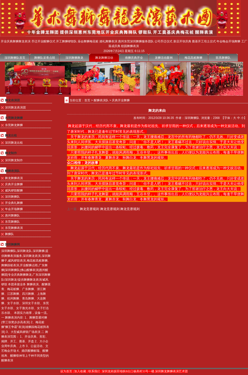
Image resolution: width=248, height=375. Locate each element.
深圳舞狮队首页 (14, 57)
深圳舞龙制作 (14, 160)
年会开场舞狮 (14, 209)
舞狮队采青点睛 (44, 57)
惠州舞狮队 (12, 215)
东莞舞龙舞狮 (14, 125)
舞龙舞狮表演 (14, 178)
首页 (87, 100)
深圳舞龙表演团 (15, 107)
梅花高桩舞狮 (193, 57)
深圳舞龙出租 (14, 142)
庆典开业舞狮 (14, 184)
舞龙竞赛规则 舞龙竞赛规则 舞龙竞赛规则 (110, 209)
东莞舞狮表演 (14, 228)
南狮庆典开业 (134, 57)
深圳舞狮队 (12, 196)
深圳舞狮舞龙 (74, 57)
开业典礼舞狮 (14, 203)
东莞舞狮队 (12, 221)
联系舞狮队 (223, 57)
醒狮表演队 (101, 100)
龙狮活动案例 (164, 57)
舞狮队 (9, 234)
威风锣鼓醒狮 (14, 190)
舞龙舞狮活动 (104, 57)
